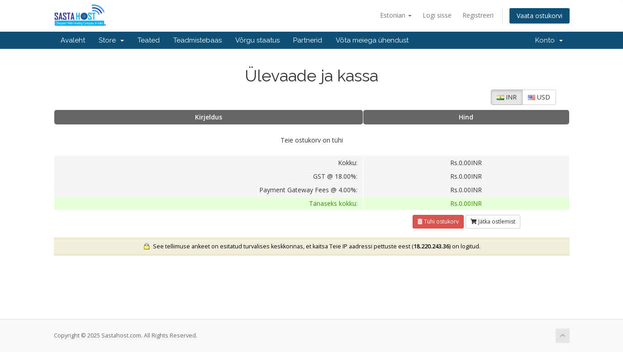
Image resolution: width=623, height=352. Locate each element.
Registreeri (478, 15)
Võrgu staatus (257, 40)
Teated (149, 40)
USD (539, 97)
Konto (549, 40)
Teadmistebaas (197, 40)
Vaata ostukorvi (539, 15)
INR (507, 97)
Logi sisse (437, 15)
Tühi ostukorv (438, 221)
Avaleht (73, 40)
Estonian (396, 15)
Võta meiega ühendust (372, 40)
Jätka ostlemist (493, 221)
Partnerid (307, 40)
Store (111, 40)
